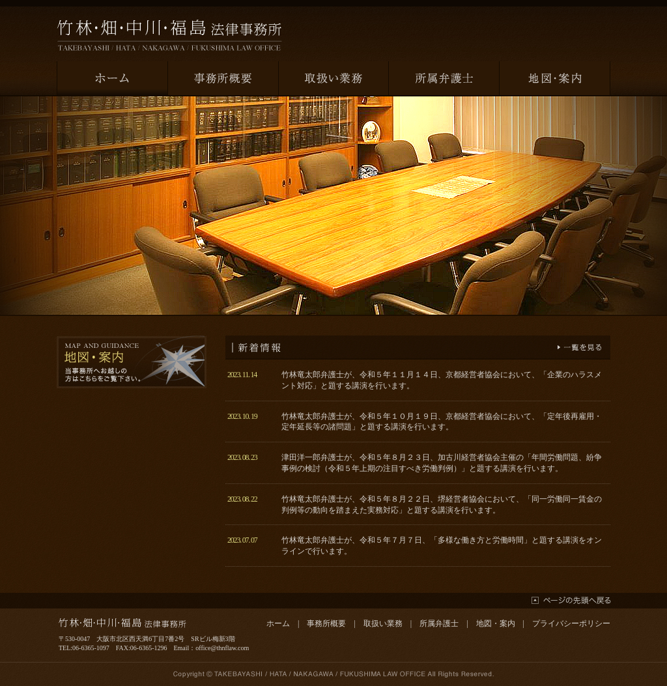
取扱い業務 (383, 623)
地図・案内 (495, 623)
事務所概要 (326, 623)
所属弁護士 (439, 623)
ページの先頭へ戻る (571, 600)
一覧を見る (579, 347)
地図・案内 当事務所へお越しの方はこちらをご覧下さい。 (131, 362)
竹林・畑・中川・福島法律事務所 (169, 35)
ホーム (278, 623)
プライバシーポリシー (571, 623)
